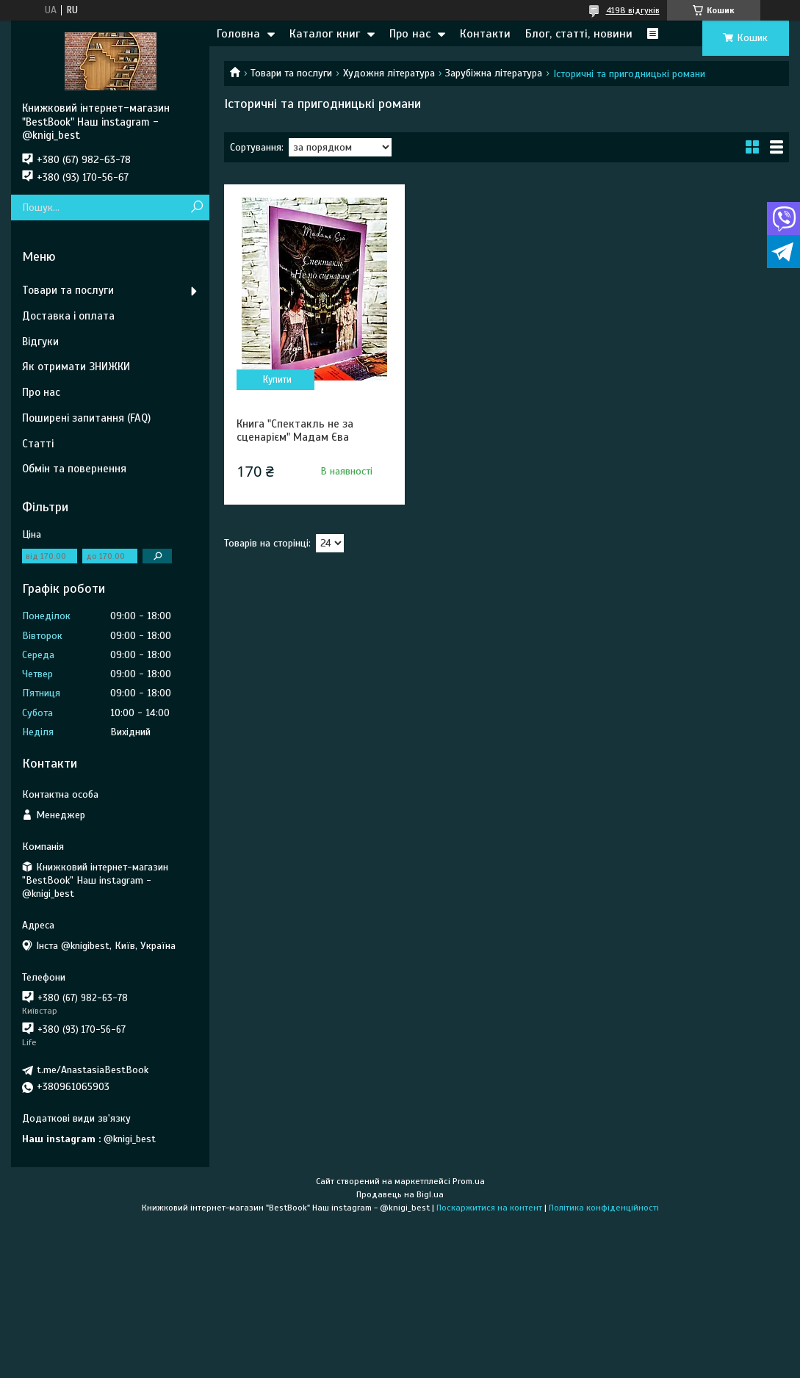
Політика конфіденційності (604, 1207)
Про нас (409, 33)
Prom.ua (469, 1181)
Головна (238, 33)
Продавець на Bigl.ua (400, 1194)
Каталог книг (324, 33)
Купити (277, 380)
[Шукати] (196, 207)
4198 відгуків (633, 10)
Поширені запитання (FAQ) (86, 418)
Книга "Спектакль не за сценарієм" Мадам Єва (295, 430)
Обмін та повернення (74, 468)
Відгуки (40, 341)
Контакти (485, 33)
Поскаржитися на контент (489, 1207)
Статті (38, 443)
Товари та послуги (291, 73)
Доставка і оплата (68, 315)
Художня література (389, 73)
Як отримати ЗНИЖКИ (76, 366)
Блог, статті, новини (579, 33)
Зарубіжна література (493, 73)
